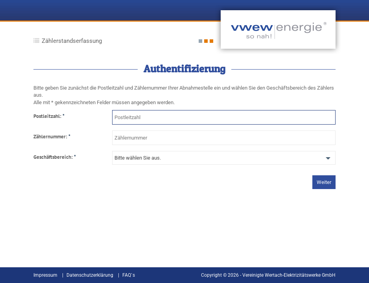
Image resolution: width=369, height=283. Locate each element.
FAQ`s (128, 275)
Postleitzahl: (49, 116)
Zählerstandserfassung (72, 40)
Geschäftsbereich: (54, 157)
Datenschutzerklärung (89, 275)
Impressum (45, 275)
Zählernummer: (51, 137)
